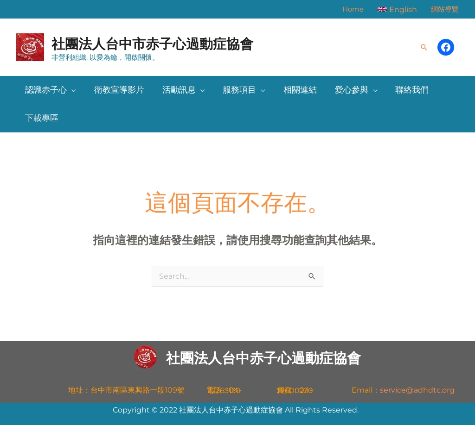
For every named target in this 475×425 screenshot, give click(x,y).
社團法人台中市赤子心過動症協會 (152, 44)
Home (353, 9)
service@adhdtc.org (417, 390)
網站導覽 (445, 9)
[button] (397, 9)
